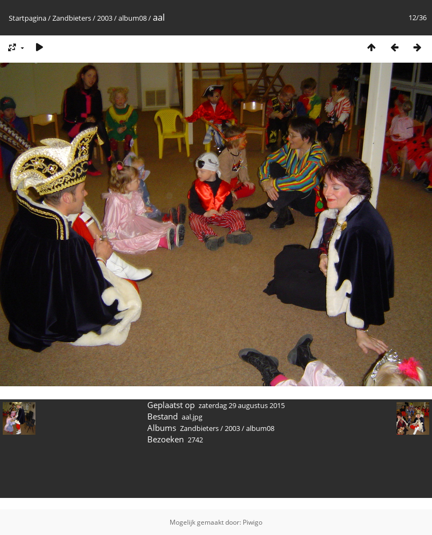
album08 (132, 18)
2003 (104, 18)
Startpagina (27, 18)
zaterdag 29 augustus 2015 (242, 405)
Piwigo (252, 522)
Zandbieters (71, 18)
